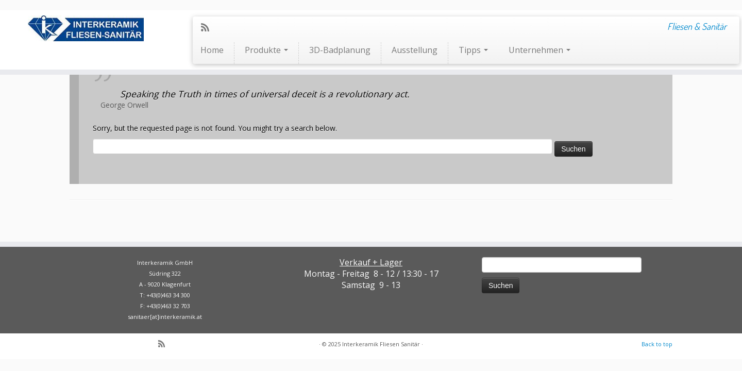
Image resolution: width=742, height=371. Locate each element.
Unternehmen (539, 50)
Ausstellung (414, 50)
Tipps (473, 50)
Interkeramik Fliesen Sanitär (381, 344)
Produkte (266, 50)
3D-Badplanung (339, 50)
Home (212, 50)
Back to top (657, 344)
